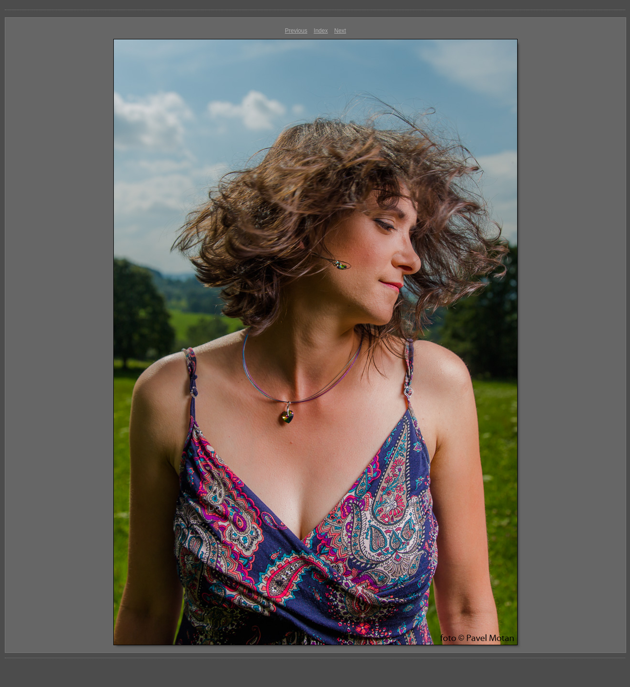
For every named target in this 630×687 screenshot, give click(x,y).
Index (320, 30)
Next (340, 30)
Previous (296, 30)
